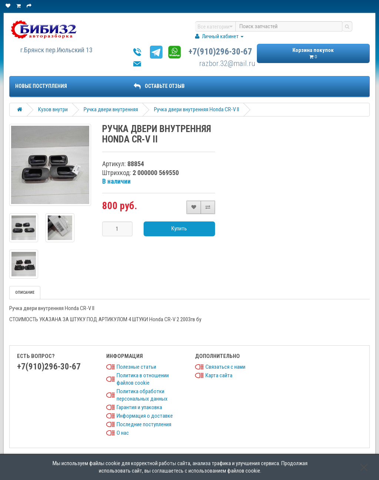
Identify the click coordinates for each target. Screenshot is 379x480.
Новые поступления (41, 86)
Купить (179, 228)
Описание (24, 292)
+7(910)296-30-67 (220, 52)
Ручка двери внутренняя (111, 109)
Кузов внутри (53, 109)
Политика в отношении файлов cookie (143, 379)
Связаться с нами (225, 367)
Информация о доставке (145, 415)
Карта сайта (218, 375)
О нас (123, 433)
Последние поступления (144, 424)
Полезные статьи (136, 367)
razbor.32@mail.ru (227, 63)
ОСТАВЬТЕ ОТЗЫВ (159, 86)
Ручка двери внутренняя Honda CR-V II (196, 109)
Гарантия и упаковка (139, 407)
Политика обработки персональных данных (142, 395)
